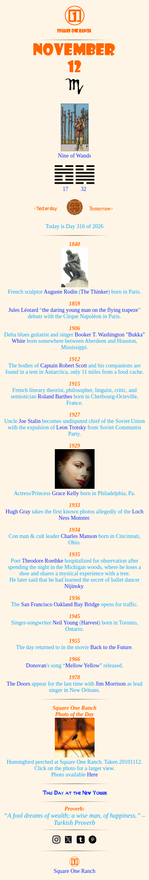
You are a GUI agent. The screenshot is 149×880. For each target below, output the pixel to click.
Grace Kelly (65, 493)
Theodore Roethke (42, 561)
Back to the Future (111, 647)
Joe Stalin (30, 421)
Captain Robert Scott (63, 366)
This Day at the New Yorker (75, 793)
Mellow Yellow (82, 666)
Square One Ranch (74, 871)
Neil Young (65, 623)
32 (83, 189)
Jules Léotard (23, 310)
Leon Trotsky (71, 427)
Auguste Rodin (60, 292)
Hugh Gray (18, 512)
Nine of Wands (74, 152)
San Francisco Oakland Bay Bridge (60, 604)
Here (92, 775)
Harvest (90, 623)
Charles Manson (79, 536)
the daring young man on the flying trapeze (90, 310)
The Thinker (94, 292)
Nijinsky (73, 586)
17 (65, 189)
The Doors (19, 684)
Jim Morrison (111, 684)
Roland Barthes (55, 397)
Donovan (36, 666)
